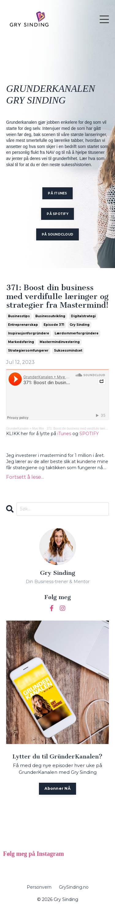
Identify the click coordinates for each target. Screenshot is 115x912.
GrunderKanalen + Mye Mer (25, 428)
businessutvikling (50, 316)
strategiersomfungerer (28, 351)
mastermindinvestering (60, 342)
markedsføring (21, 342)
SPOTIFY (89, 433)
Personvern (39, 887)
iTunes (64, 433)
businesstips (19, 316)
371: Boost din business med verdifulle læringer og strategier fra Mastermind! (57, 296)
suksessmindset (68, 351)
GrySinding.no (74, 887)
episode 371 (54, 325)
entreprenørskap (23, 325)
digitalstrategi (83, 316)
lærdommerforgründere (76, 333)
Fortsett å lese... (25, 477)
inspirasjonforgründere (28, 333)
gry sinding (80, 325)
